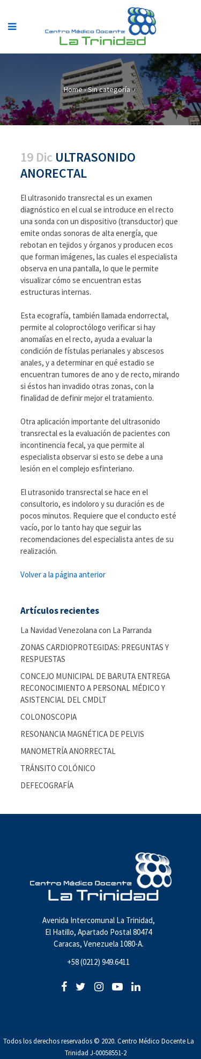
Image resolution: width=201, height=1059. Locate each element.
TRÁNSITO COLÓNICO (57, 768)
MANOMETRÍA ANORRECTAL (68, 751)
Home (73, 89)
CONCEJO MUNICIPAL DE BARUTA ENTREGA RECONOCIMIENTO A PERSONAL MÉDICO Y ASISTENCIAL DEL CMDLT (95, 688)
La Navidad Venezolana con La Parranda (86, 630)
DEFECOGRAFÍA (46, 785)
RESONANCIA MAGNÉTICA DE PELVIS (82, 734)
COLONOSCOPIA (48, 717)
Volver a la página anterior (63, 574)
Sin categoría (109, 89)
